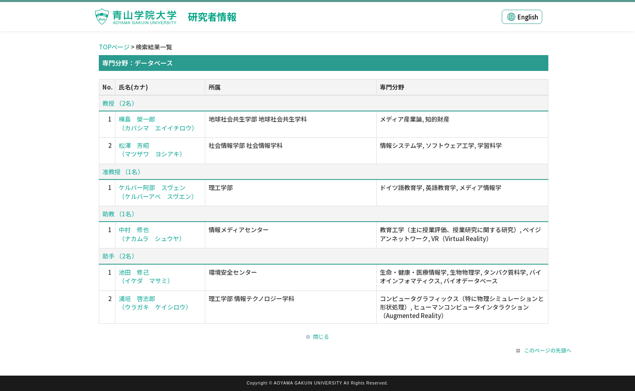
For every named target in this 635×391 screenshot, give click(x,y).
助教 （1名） (120, 213)
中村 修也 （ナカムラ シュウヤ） (152, 233)
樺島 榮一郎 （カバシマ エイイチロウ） (158, 123)
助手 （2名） (120, 256)
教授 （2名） (120, 103)
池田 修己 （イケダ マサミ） (146, 276)
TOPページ (114, 47)
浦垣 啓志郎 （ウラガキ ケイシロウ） (155, 302)
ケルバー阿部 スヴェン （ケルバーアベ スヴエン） (158, 191)
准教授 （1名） (123, 171)
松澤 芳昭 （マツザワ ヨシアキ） (152, 149)
